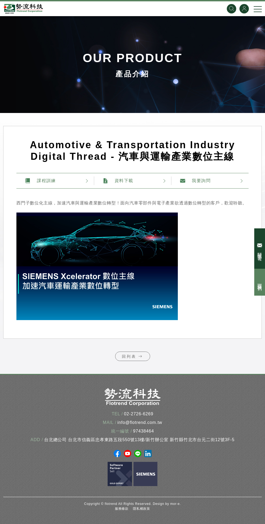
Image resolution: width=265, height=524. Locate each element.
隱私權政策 (141, 509)
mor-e (175, 504)
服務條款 (122, 509)
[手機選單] (258, 9)
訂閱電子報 (260, 248)
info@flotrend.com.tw (139, 422)
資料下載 (118, 180)
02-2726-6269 (138, 414)
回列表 (132, 356)
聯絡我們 (259, 282)
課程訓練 (40, 180)
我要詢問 (195, 180)
